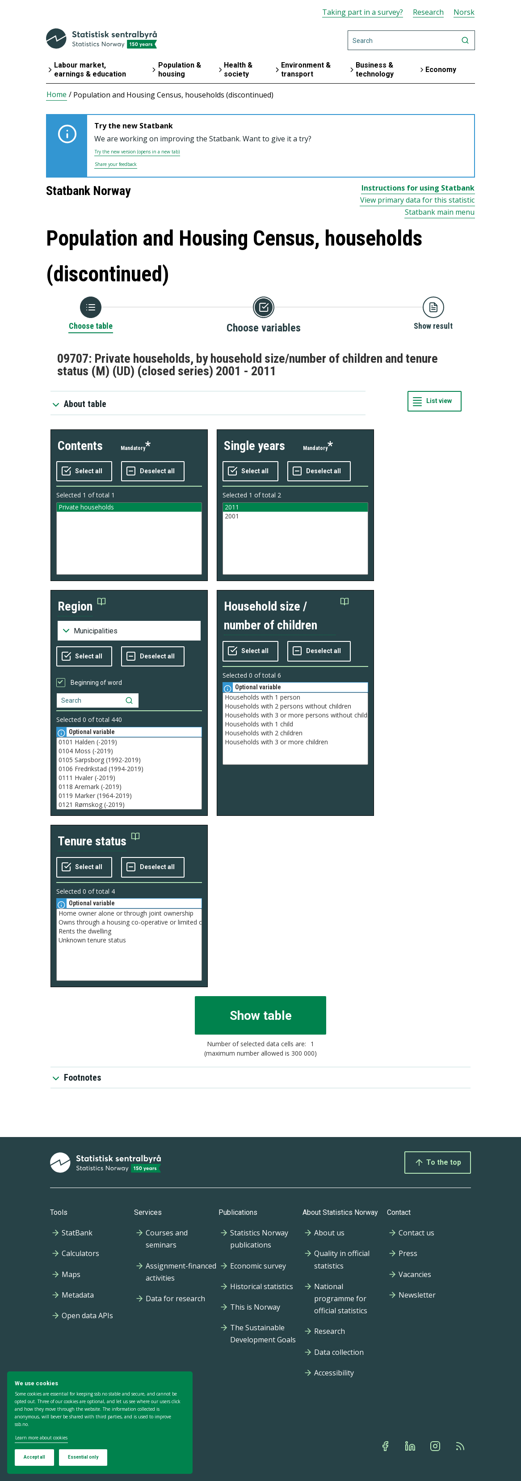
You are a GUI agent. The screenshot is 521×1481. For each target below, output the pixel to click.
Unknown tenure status (129, 940)
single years (254, 445)
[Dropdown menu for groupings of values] (129, 631)
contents (80, 445)
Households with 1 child (295, 724)
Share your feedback (116, 164)
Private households (129, 507)
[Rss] (461, 1446)
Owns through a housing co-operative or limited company (129, 922)
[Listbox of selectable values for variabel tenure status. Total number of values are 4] (129, 944)
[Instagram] (436, 1446)
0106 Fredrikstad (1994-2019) (129, 768)
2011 (295, 507)
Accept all (34, 1457)
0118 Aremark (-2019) (129, 786)
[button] (82, 606)
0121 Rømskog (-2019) (129, 804)
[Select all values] (84, 471)
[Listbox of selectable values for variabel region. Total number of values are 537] (129, 773)
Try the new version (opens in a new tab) (137, 152)
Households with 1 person (295, 697)
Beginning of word (96, 682)
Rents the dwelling (129, 931)
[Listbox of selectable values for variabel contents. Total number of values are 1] (129, 538)
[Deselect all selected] (153, 471)
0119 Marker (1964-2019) (129, 795)
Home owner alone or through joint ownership (129, 913)
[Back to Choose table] (90, 314)
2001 (295, 516)
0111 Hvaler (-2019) (129, 777)
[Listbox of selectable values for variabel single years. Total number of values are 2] (295, 538)
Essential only (83, 1457)
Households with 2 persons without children (295, 706)
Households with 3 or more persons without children (295, 715)
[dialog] (100, 1422)
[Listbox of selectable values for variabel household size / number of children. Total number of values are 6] (295, 728)
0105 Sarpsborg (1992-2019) (129, 759)
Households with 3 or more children (295, 742)
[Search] (411, 40)
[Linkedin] (411, 1446)
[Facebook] (386, 1446)
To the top (437, 1162)
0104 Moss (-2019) (129, 751)
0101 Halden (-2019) (129, 742)
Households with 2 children (295, 733)
